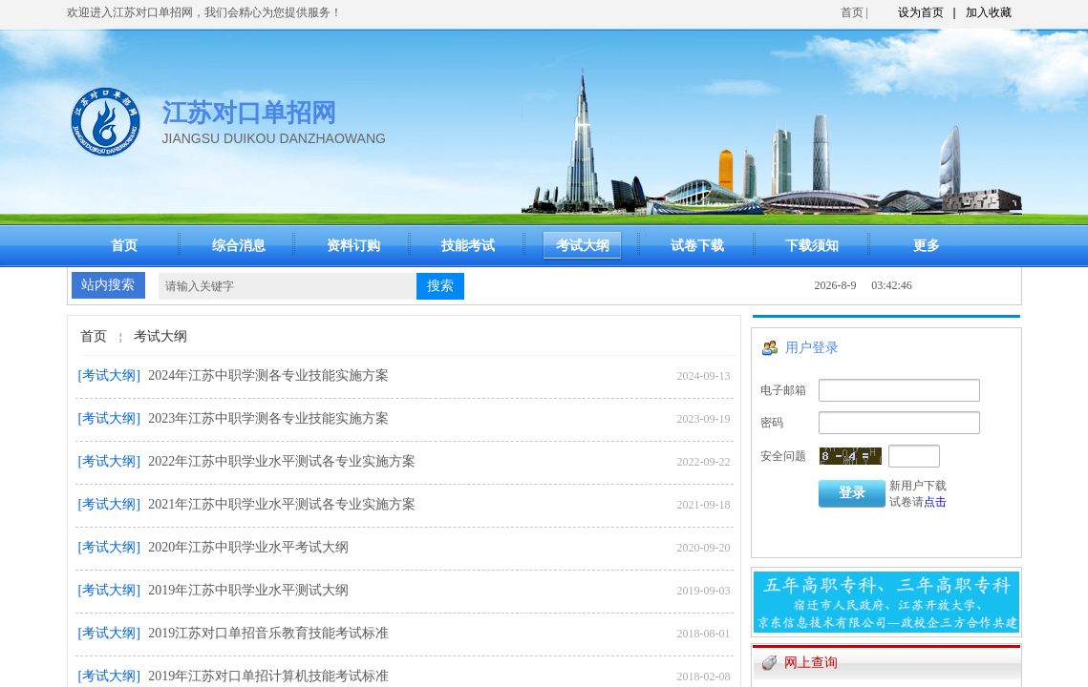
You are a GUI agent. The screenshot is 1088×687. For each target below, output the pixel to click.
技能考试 (468, 246)
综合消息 (239, 246)
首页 (852, 12)
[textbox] (287, 286)
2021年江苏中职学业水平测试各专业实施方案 (282, 504)
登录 (852, 493)
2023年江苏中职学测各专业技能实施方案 (268, 418)
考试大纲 (160, 336)
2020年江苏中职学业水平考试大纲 (248, 547)
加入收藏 (989, 12)
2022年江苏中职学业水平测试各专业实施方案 (282, 461)
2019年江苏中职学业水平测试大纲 (248, 590)
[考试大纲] (109, 375)
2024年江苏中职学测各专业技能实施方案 (268, 375)
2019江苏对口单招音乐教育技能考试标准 (268, 633)
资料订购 (353, 246)
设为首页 (921, 12)
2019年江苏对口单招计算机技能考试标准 (268, 676)
